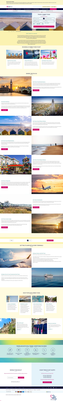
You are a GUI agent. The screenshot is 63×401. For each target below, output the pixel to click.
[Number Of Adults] (36, 23)
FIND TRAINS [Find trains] (50, 240)
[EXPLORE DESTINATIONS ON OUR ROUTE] (27, 352)
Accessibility (38, 389)
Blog (23, 387)
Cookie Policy (18, 389)
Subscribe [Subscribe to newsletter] (21, 377)
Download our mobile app (46, 6)
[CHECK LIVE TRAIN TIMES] (18, 352)
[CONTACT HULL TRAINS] (44, 352)
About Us (7, 387)
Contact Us (11, 387)
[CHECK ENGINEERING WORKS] (53, 352)
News (16, 387)
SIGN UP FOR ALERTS (47, 382)
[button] (44, 18)
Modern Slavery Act (30, 389)
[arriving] (49, 18)
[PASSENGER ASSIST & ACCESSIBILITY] (35, 352)
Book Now (36, 90)
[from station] (38, 18)
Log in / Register (53, 6)
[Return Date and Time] (49, 21)
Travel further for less (43, 16)
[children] (41, 23)
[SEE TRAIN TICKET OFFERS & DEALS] (10, 352)
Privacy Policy (14, 389)
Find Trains (44, 26)
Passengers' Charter (24, 389)
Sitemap (35, 389)
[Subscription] (12, 377)
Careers (20, 387)
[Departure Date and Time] (38, 21)
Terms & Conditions (8, 389)
